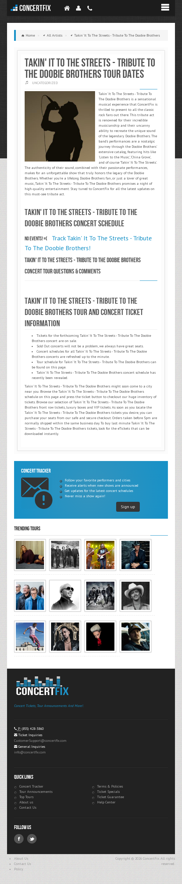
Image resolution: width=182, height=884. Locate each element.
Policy (18, 869)
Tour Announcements (35, 791)
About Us (21, 858)
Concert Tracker (31, 786)
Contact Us (27, 807)
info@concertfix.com (30, 752)
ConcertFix (35, 8)
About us (26, 802)
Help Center (106, 802)
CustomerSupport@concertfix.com (40, 740)
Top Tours (26, 797)
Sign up (128, 506)
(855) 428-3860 (33, 728)
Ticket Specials (108, 791)
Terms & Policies (110, 786)
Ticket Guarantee (110, 797)
